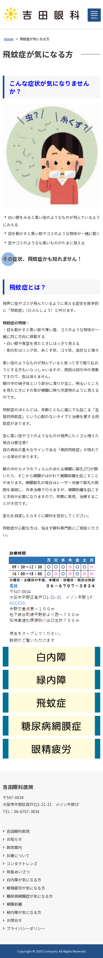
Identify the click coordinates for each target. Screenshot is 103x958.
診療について (18, 855)
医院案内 (14, 847)
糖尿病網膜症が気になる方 (30, 896)
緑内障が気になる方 (24, 912)
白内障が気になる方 (24, 879)
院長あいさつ (18, 871)
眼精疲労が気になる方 (26, 888)
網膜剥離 (14, 904)
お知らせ (14, 839)
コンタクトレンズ (22, 863)
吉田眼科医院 (18, 831)
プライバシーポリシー (26, 928)
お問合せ (14, 920)
